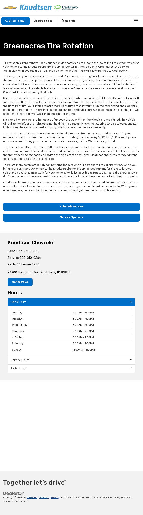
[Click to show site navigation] (136, 21)
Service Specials (71, 217)
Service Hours (71, 360)
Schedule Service (72, 206)
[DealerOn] (14, 493)
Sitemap (44, 497)
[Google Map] (71, 422)
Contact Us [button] (20, 282)
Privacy (55, 497)
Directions (43, 20)
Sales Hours (71, 302)
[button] (15, 21)
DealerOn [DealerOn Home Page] (32, 497)
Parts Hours (71, 368)
